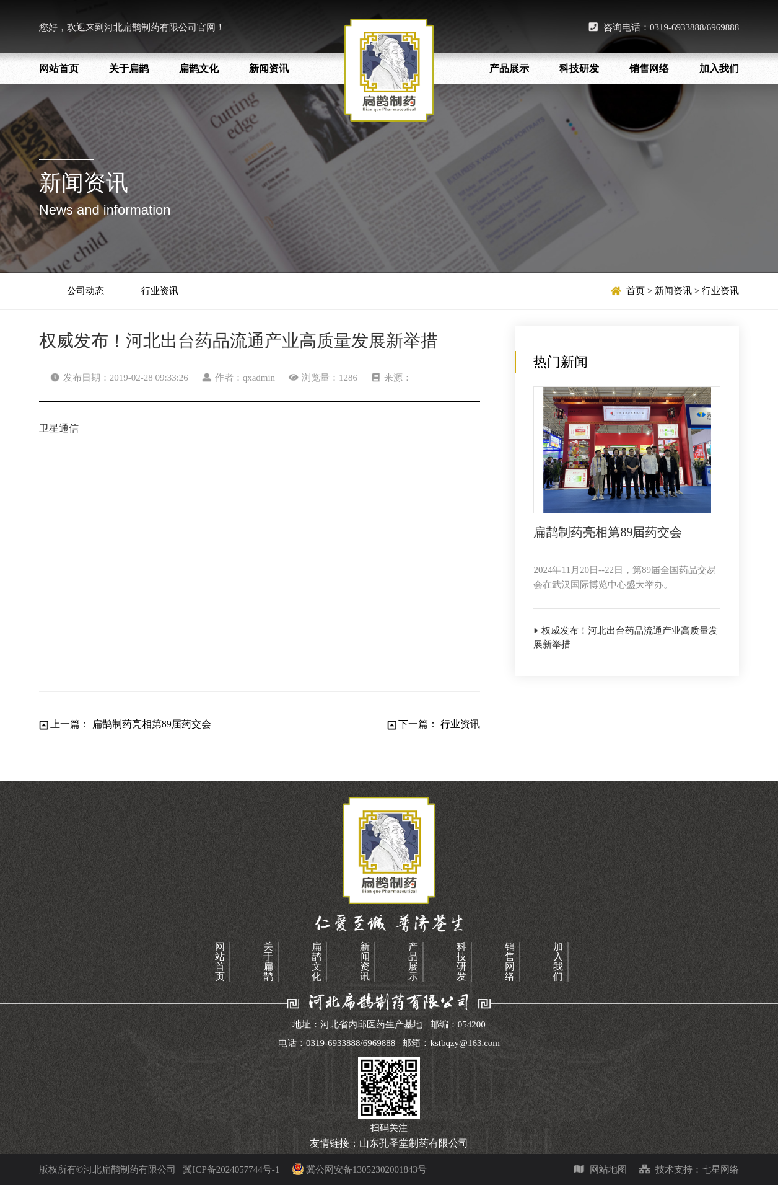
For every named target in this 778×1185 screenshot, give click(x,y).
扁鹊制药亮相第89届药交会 (151, 724)
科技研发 (579, 68)
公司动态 (85, 291)
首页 (635, 291)
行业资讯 (159, 291)
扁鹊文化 (199, 68)
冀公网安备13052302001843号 (366, 1169)
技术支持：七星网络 (689, 1169)
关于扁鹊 (129, 68)
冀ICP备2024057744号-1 (243, 1169)
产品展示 (509, 68)
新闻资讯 (269, 68)
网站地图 (600, 1169)
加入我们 (719, 68)
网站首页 (59, 68)
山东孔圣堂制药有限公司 (413, 1143)
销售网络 (649, 68)
